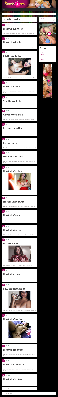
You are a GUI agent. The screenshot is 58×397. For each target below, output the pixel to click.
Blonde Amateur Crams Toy (12, 230)
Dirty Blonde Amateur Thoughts (14, 201)
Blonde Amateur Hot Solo (12, 274)
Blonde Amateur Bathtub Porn (14, 29)
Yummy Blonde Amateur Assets (14, 114)
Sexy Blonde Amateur (10, 143)
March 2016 (42, 57)
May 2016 (42, 54)
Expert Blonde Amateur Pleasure (14, 156)
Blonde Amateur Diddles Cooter (14, 364)
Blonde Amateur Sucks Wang (13, 379)
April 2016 (42, 56)
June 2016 (42, 52)
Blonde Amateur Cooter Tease (13, 319)
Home (4, 9)
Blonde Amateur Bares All (12, 86)
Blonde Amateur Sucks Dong (13, 171)
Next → (8, 389)
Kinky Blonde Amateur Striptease (15, 288)
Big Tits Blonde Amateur (11, 243)
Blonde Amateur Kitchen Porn (13, 42)
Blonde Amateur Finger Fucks (13, 215)
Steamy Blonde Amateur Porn (13, 101)
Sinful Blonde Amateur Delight (14, 56)
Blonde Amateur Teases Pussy (13, 349)
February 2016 (43, 59)
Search (42, 18)
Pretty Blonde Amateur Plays (13, 128)
